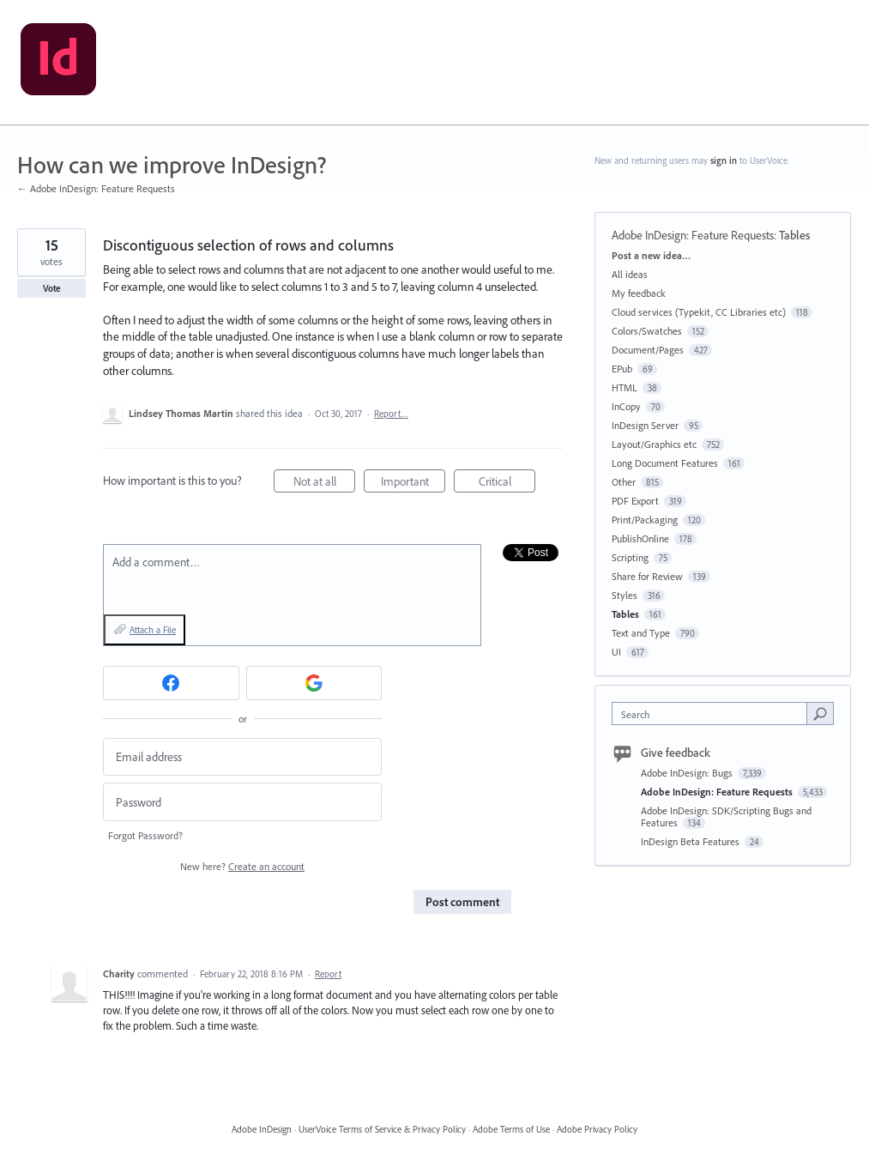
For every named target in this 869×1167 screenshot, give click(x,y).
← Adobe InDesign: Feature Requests (96, 188)
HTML (624, 387)
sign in (723, 160)
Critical (507, 483)
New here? (242, 866)
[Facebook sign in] (171, 683)
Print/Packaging (645, 519)
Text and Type (641, 632)
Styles (624, 595)
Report (328, 974)
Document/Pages (648, 349)
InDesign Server (645, 425)
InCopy (626, 406)
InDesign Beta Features (691, 841)
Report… (391, 414)
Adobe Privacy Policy (597, 1129)
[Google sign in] (314, 683)
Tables (794, 235)
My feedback (639, 293)
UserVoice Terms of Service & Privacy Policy (382, 1129)
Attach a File (153, 630)
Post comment (462, 902)
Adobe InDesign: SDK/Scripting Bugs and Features (726, 816)
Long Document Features (665, 463)
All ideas (630, 274)
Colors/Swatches (647, 330)
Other (624, 481)
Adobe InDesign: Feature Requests (693, 235)
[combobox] (713, 713)
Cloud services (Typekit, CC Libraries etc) (699, 311)
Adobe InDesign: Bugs (688, 772)
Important (413, 483)
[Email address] (242, 757)
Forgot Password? (145, 835)
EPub (622, 368)
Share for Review (647, 576)
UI (616, 651)
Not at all (324, 483)
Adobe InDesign (262, 1129)
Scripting (630, 557)
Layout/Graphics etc (654, 444)
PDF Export (635, 500)
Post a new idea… (651, 255)
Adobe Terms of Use (511, 1129)
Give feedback (675, 752)
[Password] (242, 802)
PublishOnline (640, 538)
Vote (52, 288)
